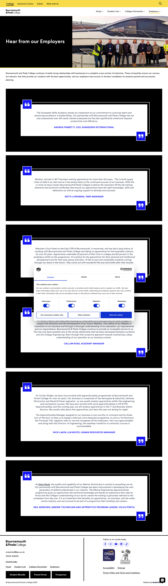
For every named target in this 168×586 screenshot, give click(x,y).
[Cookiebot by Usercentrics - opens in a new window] (122, 269)
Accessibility (108, 568)
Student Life (114, 11)
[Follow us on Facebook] (105, 544)
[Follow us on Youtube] (116, 544)
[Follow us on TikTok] (126, 544)
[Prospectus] (61, 574)
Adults (40, 4)
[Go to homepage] (13, 11)
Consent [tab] (50, 277)
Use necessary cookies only (52, 315)
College (10, 4)
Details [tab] (84, 277)
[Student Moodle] (17, 574)
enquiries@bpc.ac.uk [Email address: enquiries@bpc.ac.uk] (15, 552)
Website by (152, 582)
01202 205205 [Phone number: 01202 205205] (12, 556)
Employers (154, 11)
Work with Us (53, 4)
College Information (135, 11)
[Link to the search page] (160, 3)
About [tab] (117, 277)
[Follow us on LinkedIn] (121, 544)
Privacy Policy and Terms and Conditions (121, 573)
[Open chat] (162, 580)
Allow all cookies (116, 315)
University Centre (25, 4)
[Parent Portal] (40, 574)
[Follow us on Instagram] (110, 544)
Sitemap (121, 568)
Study (99, 11)
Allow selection (84, 315)
